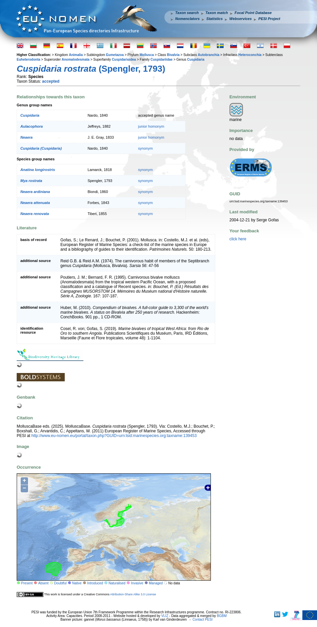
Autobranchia (208, 55)
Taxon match (217, 13)
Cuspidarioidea (124, 59)
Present (26, 583)
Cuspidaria (196, 59)
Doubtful (60, 583)
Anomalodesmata (75, 59)
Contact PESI (203, 619)
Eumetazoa (115, 55)
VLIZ (164, 616)
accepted (50, 81)
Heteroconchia (249, 55)
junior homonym (151, 126)
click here (238, 239)
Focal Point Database (253, 13)
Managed (156, 583)
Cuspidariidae (161, 59)
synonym (145, 148)
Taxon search (187, 13)
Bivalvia (173, 55)
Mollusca (146, 55)
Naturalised (116, 583)
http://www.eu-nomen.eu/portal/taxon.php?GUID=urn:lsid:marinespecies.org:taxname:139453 (114, 435)
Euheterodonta (28, 59)
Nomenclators (187, 19)
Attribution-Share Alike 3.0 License (133, 594)
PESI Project (269, 19)
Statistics (214, 19)
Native (76, 583)
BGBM (222, 616)
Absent (43, 583)
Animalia (76, 55)
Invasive (137, 583)
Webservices (240, 19)
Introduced (95, 583)
